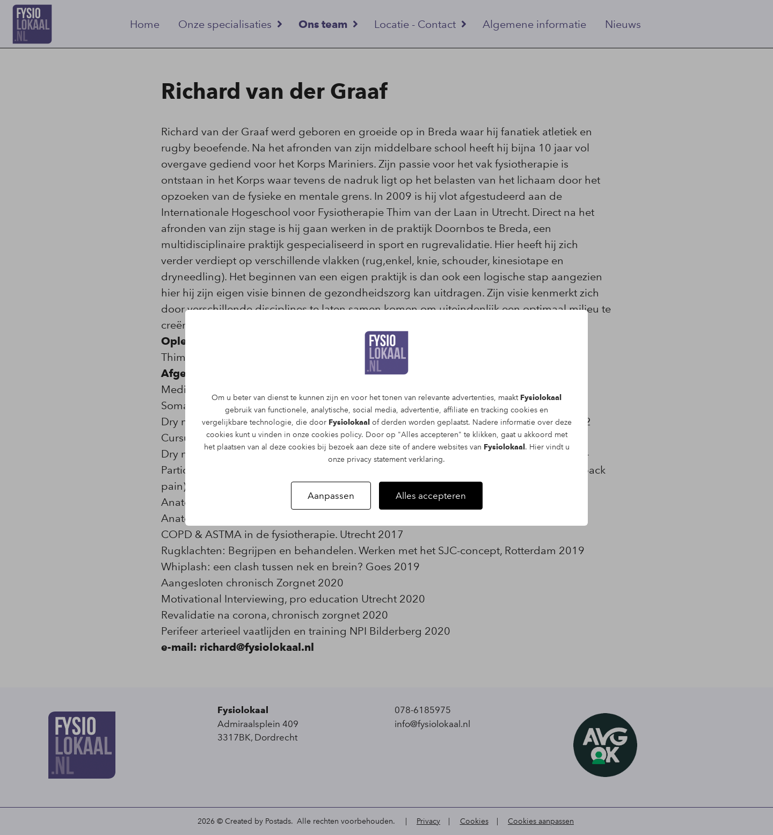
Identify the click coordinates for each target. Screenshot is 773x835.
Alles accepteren (431, 495)
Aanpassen (331, 495)
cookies (524, 410)
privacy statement (376, 459)
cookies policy (336, 434)
